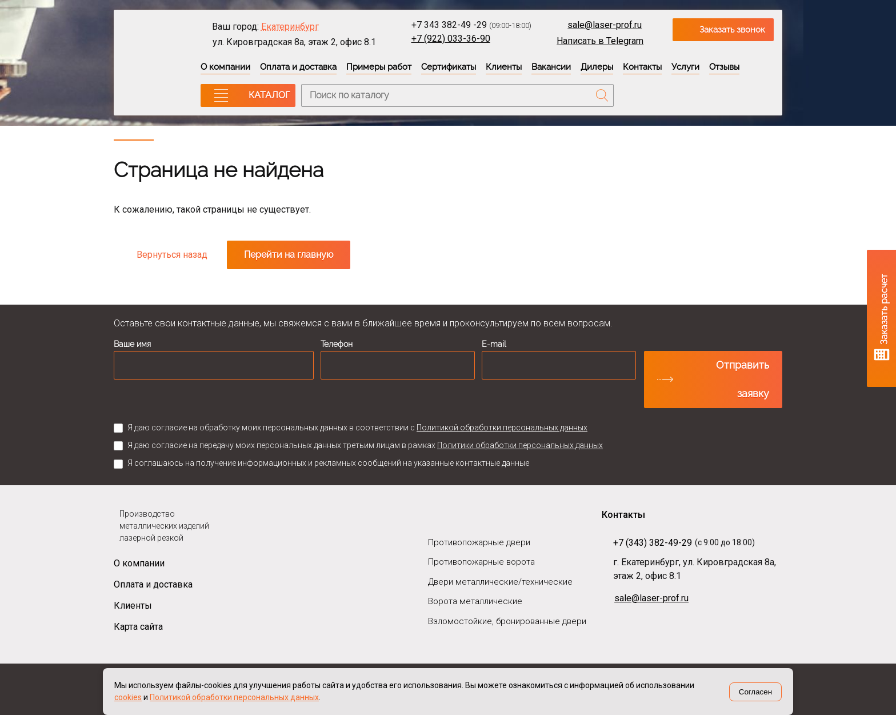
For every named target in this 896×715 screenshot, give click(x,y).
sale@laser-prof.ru (604, 24)
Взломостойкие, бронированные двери (507, 621)
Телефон (337, 344)
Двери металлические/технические (500, 582)
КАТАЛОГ (269, 95)
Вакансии (551, 67)
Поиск (602, 95)
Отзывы (724, 67)
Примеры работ (378, 67)
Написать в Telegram (600, 40)
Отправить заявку (742, 379)
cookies (128, 697)
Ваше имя (132, 344)
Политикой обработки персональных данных (502, 427)
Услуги (685, 67)
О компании (225, 67)
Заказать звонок (732, 30)
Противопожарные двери (479, 542)
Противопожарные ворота (481, 562)
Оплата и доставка (298, 67)
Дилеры (597, 67)
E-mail (494, 344)
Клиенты (504, 67)
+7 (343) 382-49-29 (652, 542)
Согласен (755, 692)
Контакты (642, 67)
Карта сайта (138, 626)
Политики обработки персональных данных (520, 445)
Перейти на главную (288, 254)
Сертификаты (448, 67)
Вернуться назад (172, 254)
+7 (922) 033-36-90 (450, 38)
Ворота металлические (475, 601)
